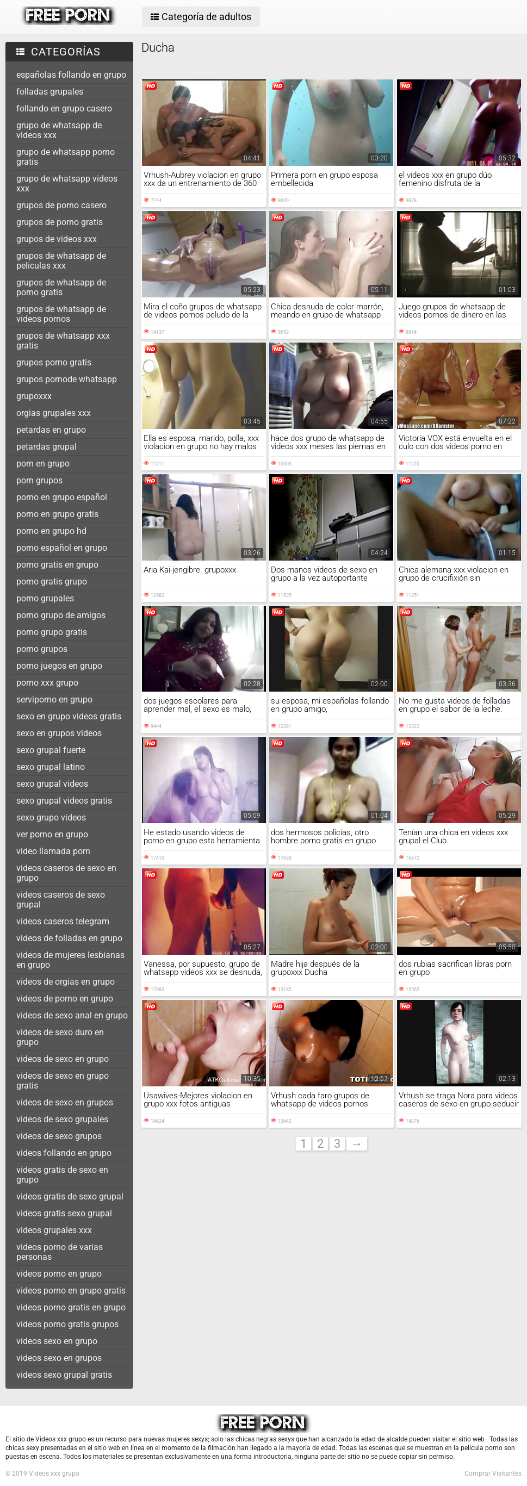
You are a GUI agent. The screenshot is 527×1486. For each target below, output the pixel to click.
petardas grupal (46, 447)
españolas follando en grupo (71, 75)
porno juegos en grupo (59, 666)
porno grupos (41, 649)
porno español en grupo (61, 548)
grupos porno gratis (53, 362)
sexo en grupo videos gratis (68, 716)
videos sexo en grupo (56, 1341)
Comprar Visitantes (493, 1473)
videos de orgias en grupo (65, 982)
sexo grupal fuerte (50, 750)
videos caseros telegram (62, 921)
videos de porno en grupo (64, 998)
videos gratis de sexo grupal (69, 1196)
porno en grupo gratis (57, 514)
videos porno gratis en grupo (71, 1307)
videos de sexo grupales (62, 1119)
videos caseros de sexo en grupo (66, 873)
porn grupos (39, 480)
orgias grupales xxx (53, 413)
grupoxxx (34, 396)
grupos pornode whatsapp (66, 379)
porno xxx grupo (47, 682)
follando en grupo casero (64, 108)
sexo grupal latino (50, 767)
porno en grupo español (61, 497)
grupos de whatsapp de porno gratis (61, 287)
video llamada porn (53, 851)
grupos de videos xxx (56, 239)
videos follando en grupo (63, 1153)
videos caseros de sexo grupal (60, 900)
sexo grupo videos (51, 817)
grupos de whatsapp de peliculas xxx (61, 261)
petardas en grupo (51, 430)
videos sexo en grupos (59, 1358)
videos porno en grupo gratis (71, 1290)
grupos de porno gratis (59, 222)
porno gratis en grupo (57, 564)
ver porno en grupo (52, 834)
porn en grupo (43, 463)
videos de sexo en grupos (64, 1102)
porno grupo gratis (51, 632)
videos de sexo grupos (59, 1136)
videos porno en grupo (59, 1274)
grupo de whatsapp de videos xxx (59, 130)
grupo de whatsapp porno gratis (65, 157)
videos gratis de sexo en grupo (62, 1175)
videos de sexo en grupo (62, 1059)
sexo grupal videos (52, 784)
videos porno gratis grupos (67, 1324)
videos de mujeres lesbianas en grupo (70, 960)
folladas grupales (49, 91)
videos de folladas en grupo (69, 938)
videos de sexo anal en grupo (72, 1015)
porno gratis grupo (51, 581)
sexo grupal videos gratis (64, 800)
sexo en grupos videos (59, 733)
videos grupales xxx (54, 1230)
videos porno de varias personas (59, 1252)
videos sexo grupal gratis (64, 1375)
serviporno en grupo (54, 699)
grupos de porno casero (61, 205)
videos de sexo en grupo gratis (62, 1081)
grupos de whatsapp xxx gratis (63, 341)
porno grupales (45, 598)
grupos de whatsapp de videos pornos (61, 314)
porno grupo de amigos (61, 615)
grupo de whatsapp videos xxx (66, 183)
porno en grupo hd (51, 531)
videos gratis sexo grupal (64, 1213)
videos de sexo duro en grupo (60, 1037)
